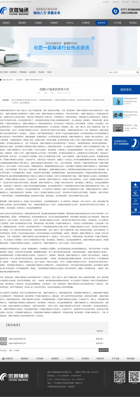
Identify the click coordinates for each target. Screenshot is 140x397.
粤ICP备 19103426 (90, 372)
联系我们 (135, 2)
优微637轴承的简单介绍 (33, 80)
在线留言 (115, 2)
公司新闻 (19, 80)
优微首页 (9, 359)
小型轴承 (38, 23)
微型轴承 (22, 23)
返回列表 (103, 350)
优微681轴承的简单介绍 (17, 339)
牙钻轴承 (41, 72)
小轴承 (49, 72)
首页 (11, 80)
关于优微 (117, 23)
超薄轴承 (32, 72)
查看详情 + (100, 339)
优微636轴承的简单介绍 (17, 343)
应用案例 (85, 23)
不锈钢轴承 (23, 72)
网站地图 (125, 2)
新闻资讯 (101, 23)
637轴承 (16, 350)
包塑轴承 (54, 23)
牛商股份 (51, 387)
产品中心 (70, 23)
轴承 (10, 350)
